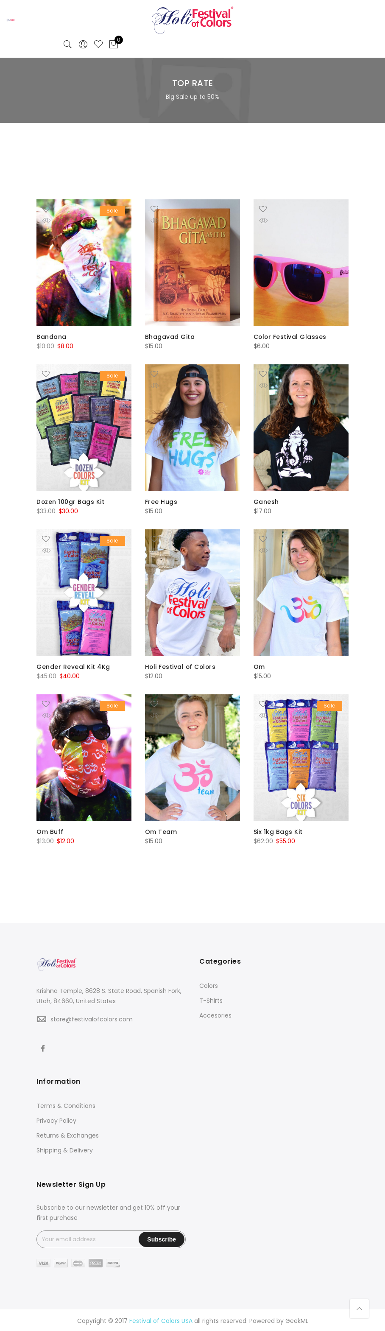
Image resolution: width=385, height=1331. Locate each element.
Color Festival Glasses (290, 337)
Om (259, 666)
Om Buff (50, 830)
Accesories (215, 1013)
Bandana (51, 337)
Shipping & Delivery (64, 1148)
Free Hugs (161, 501)
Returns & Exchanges (67, 1134)
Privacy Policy (56, 1119)
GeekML (296, 1319)
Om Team (161, 830)
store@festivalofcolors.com (91, 1017)
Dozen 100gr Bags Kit (70, 501)
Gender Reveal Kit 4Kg (73, 666)
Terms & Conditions (65, 1104)
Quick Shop (52, 220)
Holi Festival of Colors (181, 666)
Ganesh (266, 501)
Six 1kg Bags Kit (278, 830)
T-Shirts (211, 999)
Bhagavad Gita (170, 337)
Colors (208, 984)
